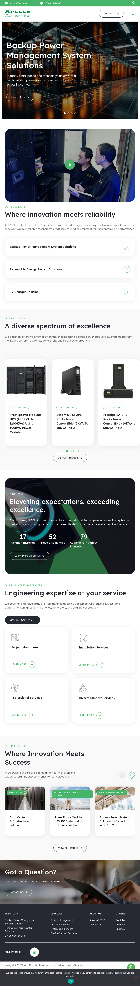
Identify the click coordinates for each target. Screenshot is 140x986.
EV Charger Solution (24, 292)
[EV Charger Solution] (127, 292)
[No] (135, 977)
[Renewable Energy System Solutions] (127, 269)
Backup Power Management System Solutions (43, 247)
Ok (70, 981)
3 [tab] (72, 113)
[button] (70, 165)
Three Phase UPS (19, 408)
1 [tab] (65, 113)
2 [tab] (68, 113)
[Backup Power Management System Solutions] (127, 247)
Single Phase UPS (67, 408)
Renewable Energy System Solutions (36, 269)
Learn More (20, 97)
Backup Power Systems (112, 792)
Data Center (15, 792)
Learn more (22, 664)
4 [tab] (75, 113)
